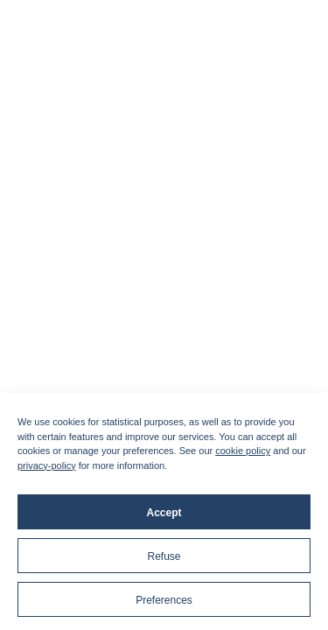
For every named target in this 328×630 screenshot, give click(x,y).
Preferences (164, 600)
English (208, 235)
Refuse (163, 556)
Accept (163, 513)
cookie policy (242, 450)
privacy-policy (46, 465)
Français (123, 235)
